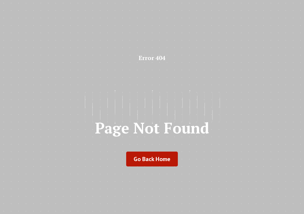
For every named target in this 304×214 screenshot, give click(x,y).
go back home (152, 159)
